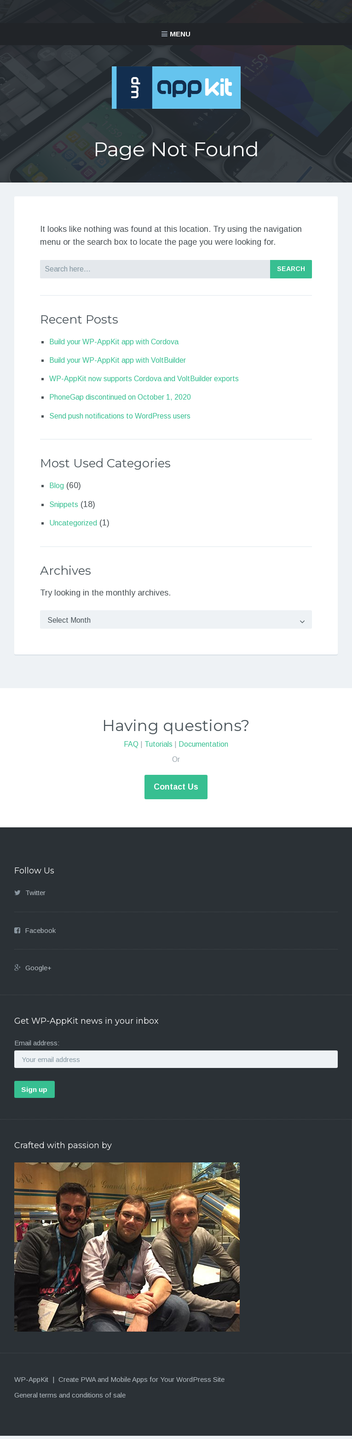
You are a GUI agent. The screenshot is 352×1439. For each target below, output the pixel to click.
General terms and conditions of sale (70, 1398)
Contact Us (176, 789)
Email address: (36, 1046)
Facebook (40, 933)
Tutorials (158, 749)
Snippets (65, 504)
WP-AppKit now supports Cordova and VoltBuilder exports (156, 378)
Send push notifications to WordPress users (130, 415)
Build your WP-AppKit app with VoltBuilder (127, 360)
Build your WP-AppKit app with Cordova (122, 341)
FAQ (131, 749)
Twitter (35, 895)
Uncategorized (76, 522)
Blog (57, 485)
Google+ (38, 970)
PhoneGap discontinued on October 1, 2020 (130, 396)
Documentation (203, 749)
